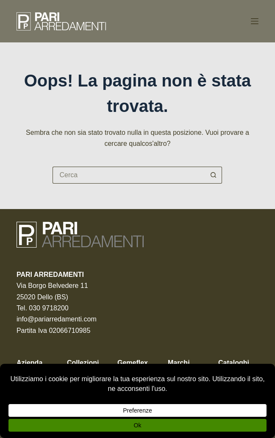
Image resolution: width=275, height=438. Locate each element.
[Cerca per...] (129, 175)
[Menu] (254, 21)
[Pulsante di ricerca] (213, 175)
